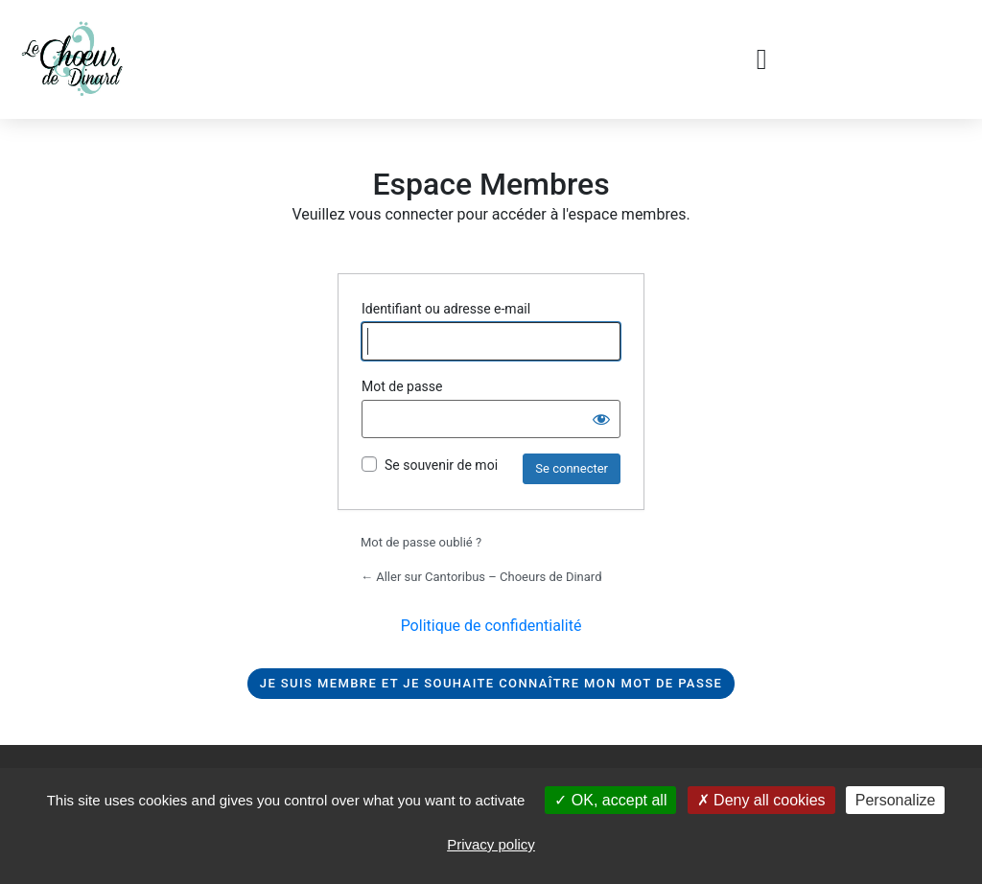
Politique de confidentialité (491, 625)
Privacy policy (491, 844)
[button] (761, 59)
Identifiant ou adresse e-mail (446, 308)
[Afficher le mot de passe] (601, 419)
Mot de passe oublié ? (421, 542)
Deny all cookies (761, 800)
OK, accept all (610, 800)
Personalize (895, 800)
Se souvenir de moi (441, 465)
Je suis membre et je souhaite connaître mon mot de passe (491, 683)
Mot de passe (402, 386)
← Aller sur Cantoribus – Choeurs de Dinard (481, 577)
